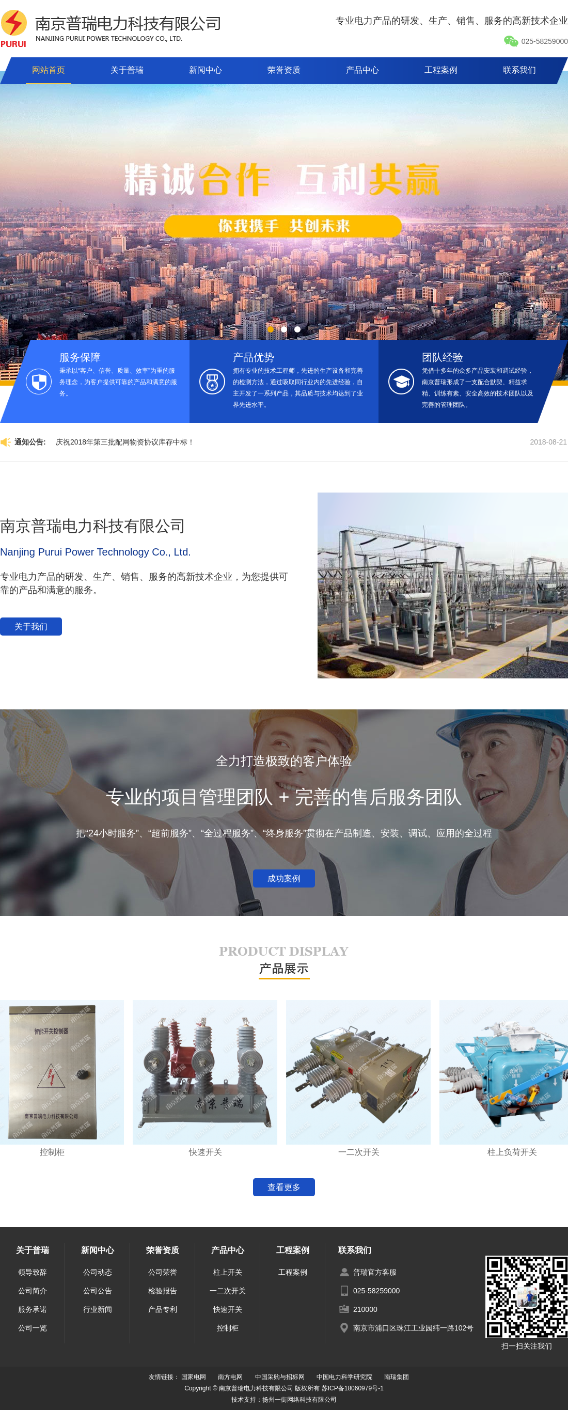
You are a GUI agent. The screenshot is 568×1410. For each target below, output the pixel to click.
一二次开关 (363, 1152)
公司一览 (32, 1328)
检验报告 (162, 1291)
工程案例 (440, 70)
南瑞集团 (396, 1377)
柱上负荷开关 (516, 1152)
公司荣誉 (162, 1272)
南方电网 (230, 1377)
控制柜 (56, 1152)
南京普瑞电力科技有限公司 (93, 525)
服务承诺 (32, 1309)
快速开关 (209, 1152)
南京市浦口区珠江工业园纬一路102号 (413, 1328)
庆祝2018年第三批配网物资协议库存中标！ (125, 442)
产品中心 (362, 70)
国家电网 (193, 1377)
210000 (365, 1309)
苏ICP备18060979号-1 (353, 1388)
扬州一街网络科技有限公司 (299, 1399)
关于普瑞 (127, 70)
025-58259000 (535, 41)
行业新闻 (97, 1309)
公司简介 (32, 1291)
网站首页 (48, 70)
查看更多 (284, 1187)
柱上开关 (227, 1272)
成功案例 (284, 878)
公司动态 (97, 1272)
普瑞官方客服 (375, 1272)
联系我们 (519, 70)
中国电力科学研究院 (344, 1377)
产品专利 (162, 1309)
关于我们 (31, 626)
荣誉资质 (284, 70)
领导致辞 (32, 1272)
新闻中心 (205, 70)
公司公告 (97, 1291)
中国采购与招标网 (280, 1377)
